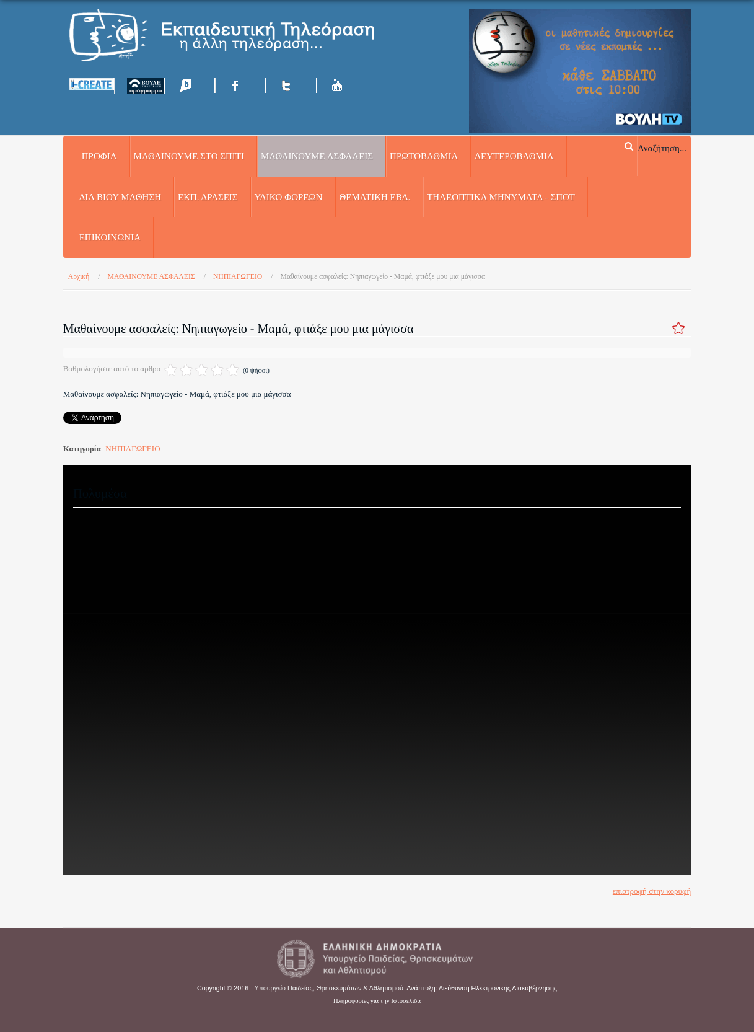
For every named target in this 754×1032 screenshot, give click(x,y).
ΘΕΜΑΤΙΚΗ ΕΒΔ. (375, 197)
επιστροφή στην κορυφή (652, 891)
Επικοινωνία (110, 237)
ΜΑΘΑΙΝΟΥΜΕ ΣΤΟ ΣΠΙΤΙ (189, 156)
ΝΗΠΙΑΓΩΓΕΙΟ (132, 448)
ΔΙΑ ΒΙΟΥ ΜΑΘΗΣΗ (120, 197)
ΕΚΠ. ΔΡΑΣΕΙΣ (208, 197)
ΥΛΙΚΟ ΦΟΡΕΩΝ (289, 197)
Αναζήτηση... (662, 147)
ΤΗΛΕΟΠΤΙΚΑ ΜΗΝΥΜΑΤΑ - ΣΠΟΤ (501, 197)
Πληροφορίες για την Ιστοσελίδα (377, 1000)
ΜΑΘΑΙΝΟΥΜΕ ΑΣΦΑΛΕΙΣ (317, 156)
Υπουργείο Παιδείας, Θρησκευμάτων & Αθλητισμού (329, 988)
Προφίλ (99, 156)
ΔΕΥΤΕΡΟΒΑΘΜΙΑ (514, 156)
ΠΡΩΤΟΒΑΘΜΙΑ (424, 156)
